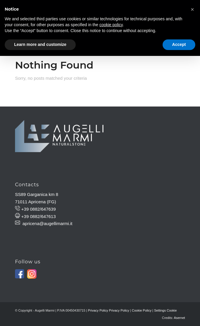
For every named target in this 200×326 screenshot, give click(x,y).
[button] (192, 9)
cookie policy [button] (111, 24)
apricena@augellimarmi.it (47, 223)
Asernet (179, 318)
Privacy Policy (98, 310)
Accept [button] (179, 44)
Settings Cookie (165, 310)
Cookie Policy (142, 310)
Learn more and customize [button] (40, 44)
